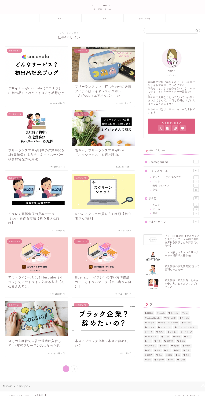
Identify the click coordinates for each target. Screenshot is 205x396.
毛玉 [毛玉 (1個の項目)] (160, 355)
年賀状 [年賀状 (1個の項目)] (176, 346)
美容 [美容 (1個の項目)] (187, 355)
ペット (175, 181)
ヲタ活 (173, 198)
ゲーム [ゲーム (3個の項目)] (149, 332)
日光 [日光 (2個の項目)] (187, 350)
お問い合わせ (144, 18)
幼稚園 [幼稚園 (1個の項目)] (187, 346)
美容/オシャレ (175, 186)
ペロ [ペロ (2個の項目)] (188, 337)
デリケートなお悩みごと (175, 177)
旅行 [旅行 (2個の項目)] (178, 350)
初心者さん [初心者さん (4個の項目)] (151, 346)
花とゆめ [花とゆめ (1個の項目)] (160, 360)
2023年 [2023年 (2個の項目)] (150, 313)
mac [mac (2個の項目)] (186, 313)
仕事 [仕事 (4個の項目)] (158, 341)
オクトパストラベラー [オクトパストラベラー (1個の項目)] (169, 323)
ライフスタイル (173, 170)
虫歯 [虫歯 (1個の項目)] (172, 360)
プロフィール (102, 18)
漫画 (175, 213)
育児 (175, 190)
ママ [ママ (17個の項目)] (149, 341)
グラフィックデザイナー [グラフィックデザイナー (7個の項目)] (186, 327)
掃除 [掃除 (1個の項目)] (158, 350)
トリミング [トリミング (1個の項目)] (187, 332)
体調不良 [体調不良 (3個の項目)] (170, 341)
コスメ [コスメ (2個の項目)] (161, 332)
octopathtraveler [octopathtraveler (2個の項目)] (153, 318)
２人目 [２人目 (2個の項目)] (182, 360)
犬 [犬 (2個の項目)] (179, 355)
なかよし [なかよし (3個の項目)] (185, 318)
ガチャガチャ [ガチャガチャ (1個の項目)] (165, 327)
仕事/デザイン (173, 221)
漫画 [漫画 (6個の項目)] (170, 355)
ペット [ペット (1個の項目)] (178, 337)
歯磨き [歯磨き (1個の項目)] (149, 355)
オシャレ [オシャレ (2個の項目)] (187, 323)
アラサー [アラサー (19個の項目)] (150, 323)
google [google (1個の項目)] (162, 313)
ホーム (60, 18)
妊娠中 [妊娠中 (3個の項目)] (164, 346)
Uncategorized (173, 161)
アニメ (175, 205)
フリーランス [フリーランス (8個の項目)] (152, 337)
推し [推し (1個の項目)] (168, 350)
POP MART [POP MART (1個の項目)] (171, 318)
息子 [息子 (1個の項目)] (149, 350)
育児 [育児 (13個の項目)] (149, 360)
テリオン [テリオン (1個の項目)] (173, 332)
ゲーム (175, 209)
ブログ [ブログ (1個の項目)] (166, 337)
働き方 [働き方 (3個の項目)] (182, 341)
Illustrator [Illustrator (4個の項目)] (174, 313)
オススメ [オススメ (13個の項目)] (150, 327)
